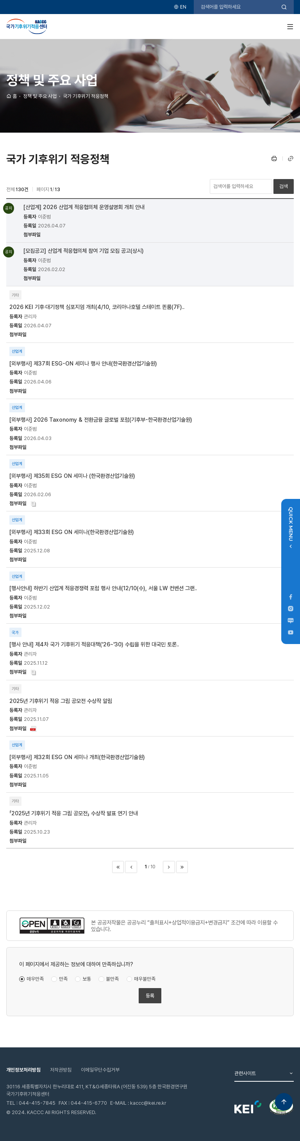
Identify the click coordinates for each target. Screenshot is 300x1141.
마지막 (182, 867)
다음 (169, 867)
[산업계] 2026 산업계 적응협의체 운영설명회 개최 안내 (84, 207)
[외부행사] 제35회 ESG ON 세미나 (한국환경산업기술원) (72, 475)
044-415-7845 (37, 1103)
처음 (118, 867)
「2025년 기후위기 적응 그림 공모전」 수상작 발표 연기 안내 (73, 813)
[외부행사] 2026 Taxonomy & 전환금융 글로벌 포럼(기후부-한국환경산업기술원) (100, 419)
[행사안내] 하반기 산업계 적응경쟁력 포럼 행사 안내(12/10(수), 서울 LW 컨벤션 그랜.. (103, 588)
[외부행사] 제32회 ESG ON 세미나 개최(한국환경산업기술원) (77, 757)
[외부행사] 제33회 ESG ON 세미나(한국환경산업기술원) (71, 532)
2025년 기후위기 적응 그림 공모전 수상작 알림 (60, 700)
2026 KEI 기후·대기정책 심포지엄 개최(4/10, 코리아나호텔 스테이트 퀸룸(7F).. (96, 306)
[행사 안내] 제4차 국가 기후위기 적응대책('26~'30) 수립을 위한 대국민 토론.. (94, 644)
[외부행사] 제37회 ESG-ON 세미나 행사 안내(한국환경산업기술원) (83, 363)
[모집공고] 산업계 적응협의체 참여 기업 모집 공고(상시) (83, 250)
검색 (283, 186)
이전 (131, 867)
